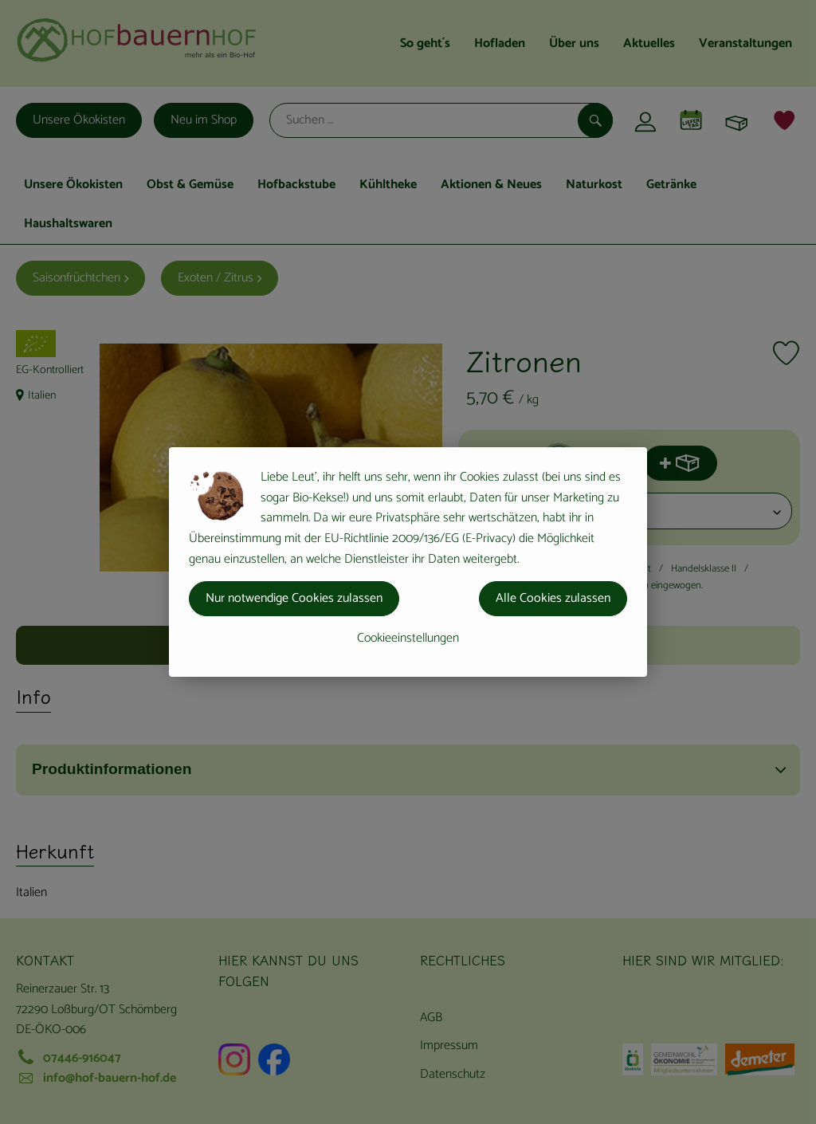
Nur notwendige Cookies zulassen (294, 598)
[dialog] (408, 562)
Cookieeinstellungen (408, 638)
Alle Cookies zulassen (553, 598)
